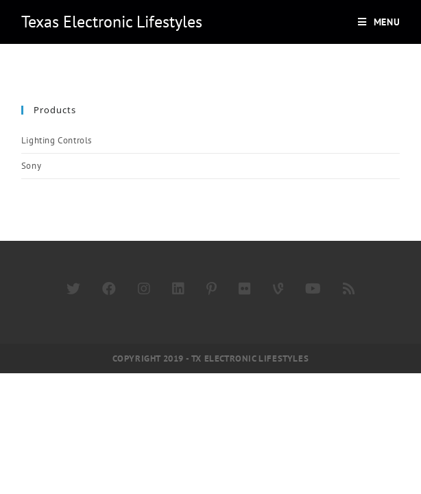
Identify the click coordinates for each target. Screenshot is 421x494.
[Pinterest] (212, 289)
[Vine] (278, 289)
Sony (31, 166)
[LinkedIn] (178, 289)
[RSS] (349, 289)
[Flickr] (245, 289)
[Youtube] (313, 289)
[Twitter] (73, 289)
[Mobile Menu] (379, 22)
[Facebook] (109, 289)
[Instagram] (144, 289)
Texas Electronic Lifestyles (111, 21)
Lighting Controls (56, 140)
